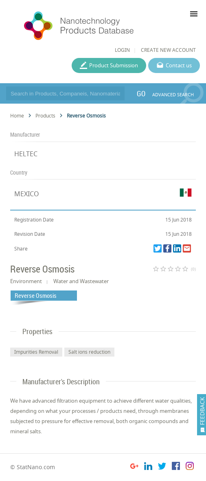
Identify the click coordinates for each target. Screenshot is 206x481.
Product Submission (113, 65)
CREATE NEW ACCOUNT (168, 50)
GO (141, 93)
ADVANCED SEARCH (173, 94)
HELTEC (25, 153)
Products (45, 115)
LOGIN (122, 50)
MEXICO (26, 193)
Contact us (179, 65)
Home (17, 115)
